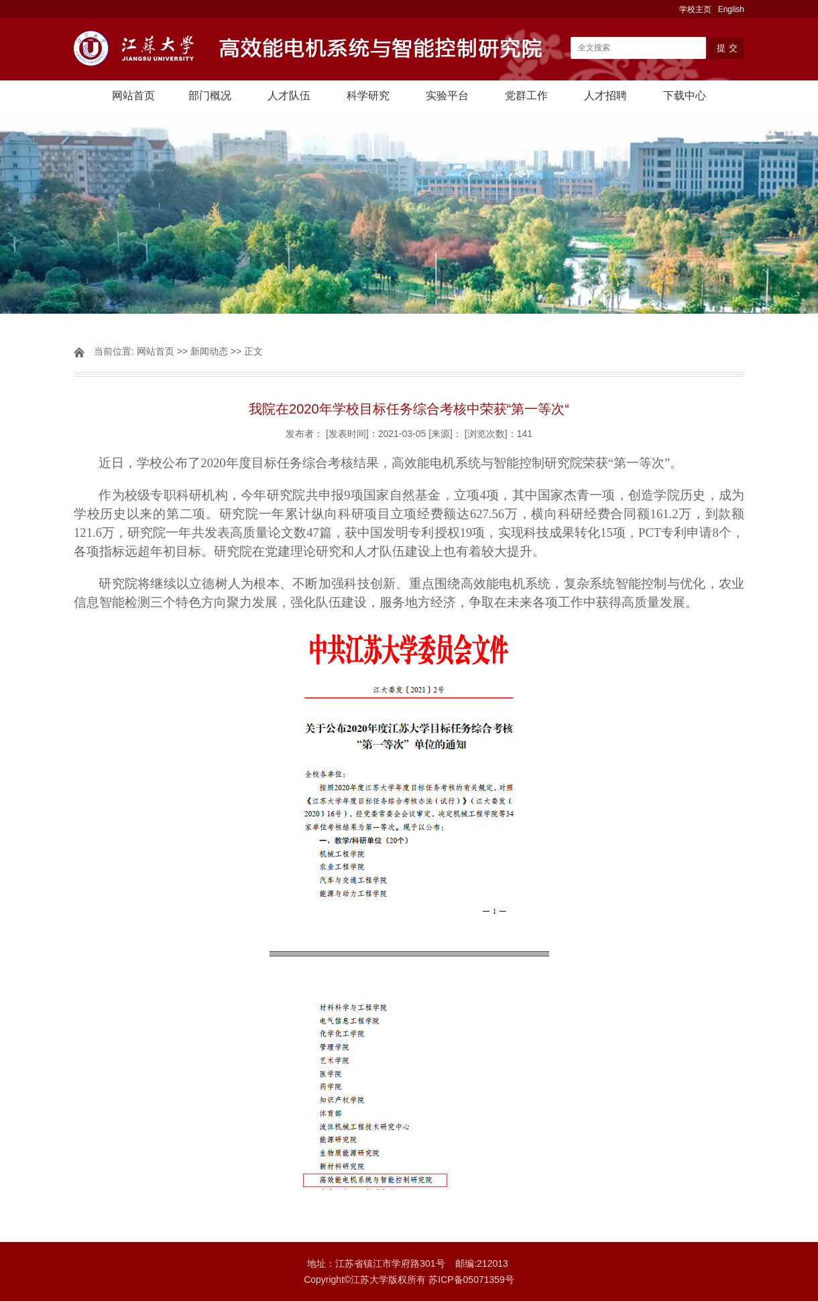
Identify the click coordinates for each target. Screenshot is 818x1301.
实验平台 (447, 95)
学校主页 (695, 9)
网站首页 (133, 95)
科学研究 (368, 95)
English (731, 9)
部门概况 (209, 95)
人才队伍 (289, 95)
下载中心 (684, 95)
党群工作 (526, 95)
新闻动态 (209, 351)
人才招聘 (605, 95)
